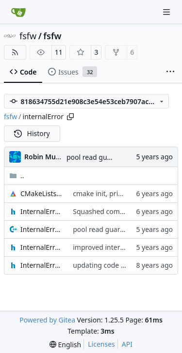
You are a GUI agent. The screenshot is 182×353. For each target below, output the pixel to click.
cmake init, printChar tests (115, 193)
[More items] (170, 72)
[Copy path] (70, 116)
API (127, 344)
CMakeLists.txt (41, 193)
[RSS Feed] (15, 52)
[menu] (65, 344)
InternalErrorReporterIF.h (41, 265)
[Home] (18, 12)
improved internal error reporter (124, 247)
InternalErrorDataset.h (41, 211)
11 (59, 52)
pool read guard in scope (106, 157)
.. (16, 175)
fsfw (27, 36)
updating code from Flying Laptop (127, 265)
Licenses (101, 344)
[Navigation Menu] (167, 12)
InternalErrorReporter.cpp (41, 229)
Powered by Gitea (47, 319)
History (32, 133)
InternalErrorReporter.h (41, 247)
